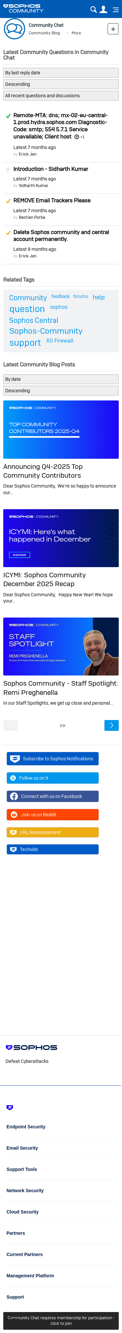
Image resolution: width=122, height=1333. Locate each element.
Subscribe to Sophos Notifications (51, 759)
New (113, 28)
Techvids (24, 849)
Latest (34, 147)
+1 (82, 137)
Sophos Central (33, 320)
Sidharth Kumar (33, 185)
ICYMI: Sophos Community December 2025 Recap (44, 579)
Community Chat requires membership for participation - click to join (61, 1320)
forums (80, 296)
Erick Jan (27, 154)
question (27, 309)
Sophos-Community (46, 331)
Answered (8, 116)
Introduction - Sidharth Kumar (50, 169)
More (76, 33)
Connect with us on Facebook (46, 796)
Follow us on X (29, 778)
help (99, 297)
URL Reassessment (35, 832)
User (103, 9)
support (25, 342)
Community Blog (44, 33)
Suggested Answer (8, 201)
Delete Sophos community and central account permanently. (61, 236)
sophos (58, 307)
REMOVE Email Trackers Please (51, 200)
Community (28, 297)
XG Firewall (59, 340)
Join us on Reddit (33, 815)
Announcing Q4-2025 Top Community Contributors (43, 471)
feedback (60, 296)
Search (93, 9)
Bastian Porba (32, 217)
